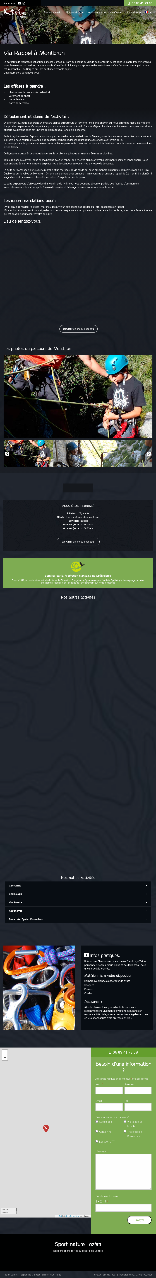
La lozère (132, 12)
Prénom (129, 1083)
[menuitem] (52, 12)
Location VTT (107, 1140)
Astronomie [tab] (15, 910)
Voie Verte (116, 12)
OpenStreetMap (72, 1215)
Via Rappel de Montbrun (134, 1123)
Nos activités (73, 12)
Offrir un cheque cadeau (79, 328)
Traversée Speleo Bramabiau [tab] (26, 918)
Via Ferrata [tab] (15, 901)
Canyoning (105, 1130)
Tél (126, 1100)
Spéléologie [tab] (15, 893)
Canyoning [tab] (15, 884)
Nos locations (95, 12)
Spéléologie (105, 1120)
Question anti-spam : (107, 1198)
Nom (99, 1083)
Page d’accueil (52, 12)
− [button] (5, 1057)
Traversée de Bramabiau (134, 1133)
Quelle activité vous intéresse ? (112, 1116)
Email (99, 1100)
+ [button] (5, 1051)
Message (101, 1150)
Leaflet (59, 1215)
